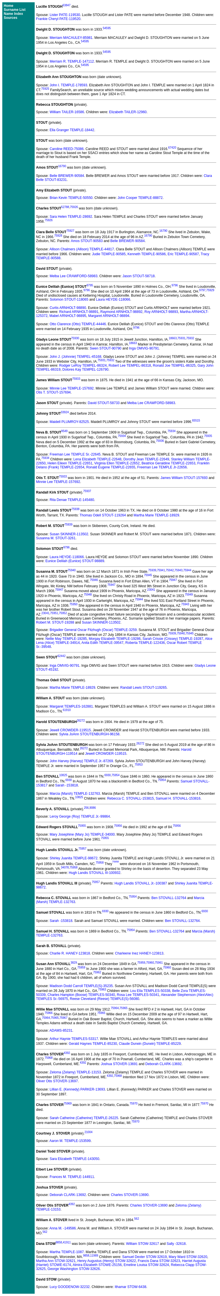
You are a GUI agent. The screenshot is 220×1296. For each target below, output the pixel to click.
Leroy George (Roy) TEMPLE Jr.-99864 (80, 816)
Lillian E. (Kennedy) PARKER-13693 (77, 1089)
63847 (66, 5)
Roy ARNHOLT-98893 (161, 312)
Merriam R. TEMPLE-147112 (72, 61)
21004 (89, 1132)
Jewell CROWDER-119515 (70, 730)
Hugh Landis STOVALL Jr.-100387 (141, 883)
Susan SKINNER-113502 (69, 534)
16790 (62, 166)
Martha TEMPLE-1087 (67, 1252)
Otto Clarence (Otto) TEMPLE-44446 (78, 324)
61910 (67, 710)
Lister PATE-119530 (65, 15)
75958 (100, 862)
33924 (65, 412)
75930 (75, 338)
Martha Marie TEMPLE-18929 (156, 515)
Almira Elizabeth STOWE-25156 (97, 1265)
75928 (58, 235)
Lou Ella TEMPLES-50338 (150, 991)
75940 (72, 570)
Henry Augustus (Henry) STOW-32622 (106, 1261)
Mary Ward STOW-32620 (188, 1257)
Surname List (14, 10)
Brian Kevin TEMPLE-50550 (71, 198)
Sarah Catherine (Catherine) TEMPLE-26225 (84, 1118)
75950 (74, 604)
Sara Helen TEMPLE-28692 (71, 217)
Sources (10, 18)
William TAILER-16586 (67, 112)
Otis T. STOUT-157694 (53, 392)
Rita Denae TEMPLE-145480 (72, 500)
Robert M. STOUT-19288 (55, 622)
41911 (67, 1242)
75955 (82, 825)
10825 (63, 775)
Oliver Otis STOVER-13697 (57, 1081)
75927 (70, 230)
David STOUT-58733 (103, 403)
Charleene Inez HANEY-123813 (139, 953)
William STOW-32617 (142, 1244)
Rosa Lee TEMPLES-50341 (138, 995)
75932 (190, 338)
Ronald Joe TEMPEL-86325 (174, 366)
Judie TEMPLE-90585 (108, 254)
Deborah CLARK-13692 (163, 1064)
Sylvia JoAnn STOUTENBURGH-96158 (89, 734)
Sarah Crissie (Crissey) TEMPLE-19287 (173, 639)
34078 (65, 867)
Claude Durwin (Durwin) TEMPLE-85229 (150, 1044)
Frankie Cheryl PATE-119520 (58, 19)
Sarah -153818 (66, 785)
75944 (187, 570)
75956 (118, 825)
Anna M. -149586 (63, 1228)
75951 (54, 613)
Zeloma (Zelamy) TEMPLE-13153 (75, 1072)
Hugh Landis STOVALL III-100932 (95, 873)
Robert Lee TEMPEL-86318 (130, 366)
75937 (87, 491)
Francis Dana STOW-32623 (159, 1261)
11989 (94, 1255)
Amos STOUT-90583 (87, 241)
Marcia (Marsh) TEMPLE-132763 (75, 794)
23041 (151, 589)
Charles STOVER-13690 (129, 1195)
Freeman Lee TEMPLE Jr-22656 (162, 467)
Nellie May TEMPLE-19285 (66, 639)
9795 (90, 285)
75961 (159, 962)
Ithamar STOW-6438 (130, 1287)
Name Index (13, 14)
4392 (67, 1053)
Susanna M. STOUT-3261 (56, 538)
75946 (94, 580)
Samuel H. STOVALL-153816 (178, 798)
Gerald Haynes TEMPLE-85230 (93, 1044)
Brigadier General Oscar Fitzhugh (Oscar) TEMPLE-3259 (93, 630)
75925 (45, 88)
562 (136, 1218)
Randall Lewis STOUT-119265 (143, 688)
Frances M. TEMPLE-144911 (72, 1177)
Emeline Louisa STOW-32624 (146, 1265)
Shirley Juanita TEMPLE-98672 (73, 858)
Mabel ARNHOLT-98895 (68, 316)
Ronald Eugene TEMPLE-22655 (110, 467)
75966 (49, 1013)
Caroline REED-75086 (67, 149)
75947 (173, 580)
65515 (196, 420)
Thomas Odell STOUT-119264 (103, 515)
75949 (189, 594)
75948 (88, 594)
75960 (150, 962)
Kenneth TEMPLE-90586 (146, 254)
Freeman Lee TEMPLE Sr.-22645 (75, 454)
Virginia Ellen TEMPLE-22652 (117, 463)
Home (8, 6)
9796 (175, 285)
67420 (172, 147)
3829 (73, 962)
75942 (170, 570)
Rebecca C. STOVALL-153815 (130, 798)
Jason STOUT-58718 (139, 276)
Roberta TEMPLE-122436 (145, 643)
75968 (49, 1057)
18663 (173, 338)
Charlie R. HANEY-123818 (70, 953)
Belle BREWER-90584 (67, 176)
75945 (148, 575)
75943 (178, 570)
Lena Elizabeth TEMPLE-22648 (97, 459)
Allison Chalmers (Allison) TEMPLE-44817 (82, 249)
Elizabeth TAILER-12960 (128, 112)
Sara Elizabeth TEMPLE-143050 (74, 1159)
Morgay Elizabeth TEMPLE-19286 (115, 639)
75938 (76, 509)
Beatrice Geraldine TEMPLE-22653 (168, 463)
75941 (161, 570)
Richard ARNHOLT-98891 (79, 312)
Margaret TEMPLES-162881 (71, 706)
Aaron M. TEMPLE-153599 (70, 1141)
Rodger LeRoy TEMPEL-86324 (83, 366)
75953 (139, 764)
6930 (107, 775)
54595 (107, 28)
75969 (68, 1103)
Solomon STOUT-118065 (69, 299)
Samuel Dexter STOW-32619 (144, 1257)
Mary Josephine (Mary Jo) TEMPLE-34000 (82, 834)
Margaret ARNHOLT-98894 (108, 316)
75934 (172, 431)
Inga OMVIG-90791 (144, 348)
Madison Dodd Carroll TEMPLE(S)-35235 (81, 986)
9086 (92, 807)
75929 (210, 290)
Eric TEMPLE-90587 (183, 254)
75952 (63, 613)
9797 (202, 290)
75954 (115, 775)
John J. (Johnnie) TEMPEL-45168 (75, 357)
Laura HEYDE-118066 (113, 299)
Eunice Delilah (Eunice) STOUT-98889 (74, 561)
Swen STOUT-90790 (105, 348)
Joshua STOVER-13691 (119, 1064)
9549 (64, 431)
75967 (64, 1017)
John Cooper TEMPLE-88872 (139, 198)
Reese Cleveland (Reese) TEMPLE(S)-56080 (104, 999)
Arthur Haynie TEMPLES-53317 (74, 1039)
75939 (68, 524)
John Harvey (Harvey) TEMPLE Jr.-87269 (81, 761)
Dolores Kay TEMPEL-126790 (85, 370)
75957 (82, 848)
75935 (208, 436)
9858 (59, 1242)
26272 (81, 720)
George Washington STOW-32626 (74, 1269)
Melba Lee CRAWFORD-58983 (73, 276)
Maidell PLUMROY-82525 (69, 422)
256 (86, 807)
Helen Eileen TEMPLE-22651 (70, 463)
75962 (97, 972)
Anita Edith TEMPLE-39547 (102, 643)
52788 (65, 207)
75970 (133, 1103)
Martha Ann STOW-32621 (56, 1261)
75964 (115, 1008)
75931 (182, 338)
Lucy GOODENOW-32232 (70, 1287)
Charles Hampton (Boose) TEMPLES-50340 (81, 995)
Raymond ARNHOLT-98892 (121, 312)
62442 (62, 656)
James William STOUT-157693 (184, 478)
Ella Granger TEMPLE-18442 (72, 130)
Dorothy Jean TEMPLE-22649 (146, 459)
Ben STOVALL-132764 (168, 898)
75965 (123, 1008)
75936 (160, 440)
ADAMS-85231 (61, 1031)
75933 (76, 378)
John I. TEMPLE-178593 (68, 85)
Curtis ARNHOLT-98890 (68, 308)
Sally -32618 (176, 1244)
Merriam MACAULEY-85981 (71, 38)
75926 (74, 207)
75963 (102, 989)
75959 (141, 962)
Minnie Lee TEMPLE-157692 (72, 388)
